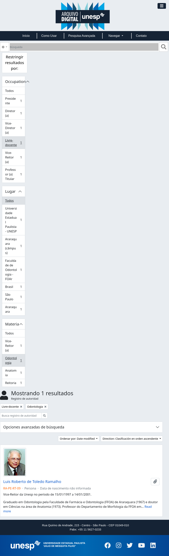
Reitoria (14, 384)
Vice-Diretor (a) (14, 128)
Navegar (114, 35)
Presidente (14, 100)
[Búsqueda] (84, 47)
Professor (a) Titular (14, 174)
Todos (9, 91)
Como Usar (49, 35)
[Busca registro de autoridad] (21, 416)
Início (26, 35)
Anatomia (14, 372)
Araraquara (14, 309)
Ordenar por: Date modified (77, 438)
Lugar (10, 191)
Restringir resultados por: (14, 62)
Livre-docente (14, 142)
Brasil (14, 287)
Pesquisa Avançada (81, 35)
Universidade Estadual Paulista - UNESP (14, 219)
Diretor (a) (14, 113)
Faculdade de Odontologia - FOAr (14, 270)
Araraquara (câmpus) (14, 246)
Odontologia (14, 360)
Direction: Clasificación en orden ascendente (131, 438)
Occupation (15, 81)
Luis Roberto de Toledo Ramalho (32, 481)
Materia (12, 324)
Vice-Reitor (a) (14, 157)
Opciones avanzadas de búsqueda (33, 427)
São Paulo (14, 296)
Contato (141, 35)
